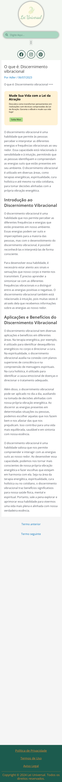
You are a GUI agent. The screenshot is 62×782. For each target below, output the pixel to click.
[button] (31, 42)
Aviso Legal (31, 766)
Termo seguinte (31, 534)
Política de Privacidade (31, 751)
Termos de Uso (31, 758)
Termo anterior (31, 524)
